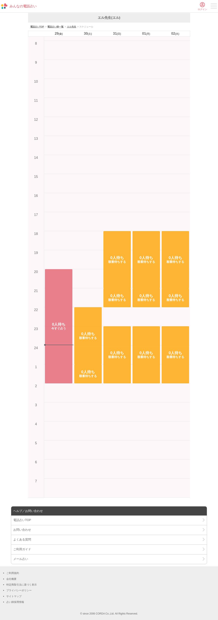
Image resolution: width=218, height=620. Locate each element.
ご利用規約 (12, 573)
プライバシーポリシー (19, 590)
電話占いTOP (37, 26)
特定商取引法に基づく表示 (21, 584)
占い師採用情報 (15, 602)
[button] (58, 326)
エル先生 (71, 26)
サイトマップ (14, 596)
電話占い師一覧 (55, 26)
